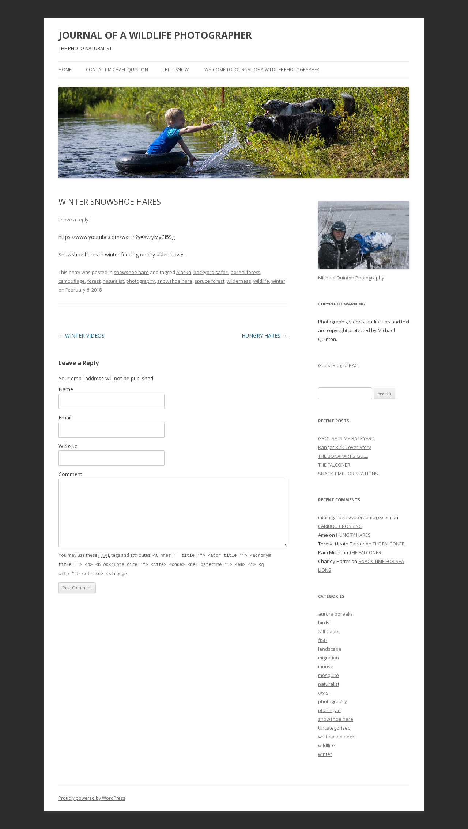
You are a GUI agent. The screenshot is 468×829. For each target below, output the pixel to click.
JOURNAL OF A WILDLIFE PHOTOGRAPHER (155, 35)
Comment (70, 474)
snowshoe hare (131, 272)
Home (64, 69)
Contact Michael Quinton (117, 69)
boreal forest (245, 272)
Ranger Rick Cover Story (344, 447)
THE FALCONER (334, 464)
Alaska (183, 272)
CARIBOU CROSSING (340, 526)
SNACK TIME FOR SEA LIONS (348, 473)
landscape (329, 649)
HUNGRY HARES (264, 335)
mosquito (328, 675)
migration (328, 657)
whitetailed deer (336, 736)
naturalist (113, 281)
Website (68, 445)
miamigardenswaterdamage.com (354, 517)
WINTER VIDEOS (81, 335)
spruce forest (209, 281)
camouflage (71, 281)
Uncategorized (334, 728)
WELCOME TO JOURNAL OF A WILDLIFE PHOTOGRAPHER (261, 69)
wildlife (261, 281)
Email (64, 417)
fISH (322, 640)
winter (278, 281)
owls (323, 692)
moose (325, 666)
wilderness (239, 281)
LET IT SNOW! (176, 69)
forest (94, 281)
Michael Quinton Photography (351, 277)
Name (65, 389)
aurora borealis (335, 614)
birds (323, 622)
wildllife (326, 745)
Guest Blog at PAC (338, 365)
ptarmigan (329, 710)
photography (140, 281)
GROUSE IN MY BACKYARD (346, 438)
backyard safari (211, 272)
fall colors (329, 631)
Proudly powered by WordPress (91, 798)
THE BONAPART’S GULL (343, 456)
